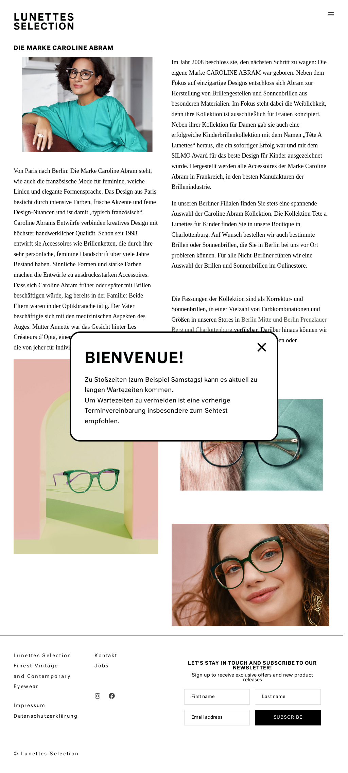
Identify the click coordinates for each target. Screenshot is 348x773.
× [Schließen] (262, 348)
